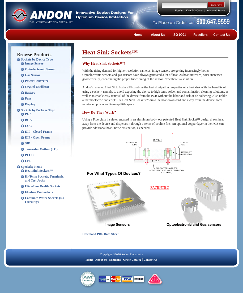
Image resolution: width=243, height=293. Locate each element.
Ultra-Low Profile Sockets (42, 186)
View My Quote (194, 10)
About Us (158, 35)
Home (138, 35)
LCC (28, 126)
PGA (28, 114)
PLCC (29, 155)
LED (28, 161)
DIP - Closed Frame (38, 131)
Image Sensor (34, 63)
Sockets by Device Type (37, 59)
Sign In (178, 10)
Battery (30, 92)
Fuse (28, 98)
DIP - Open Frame (37, 137)
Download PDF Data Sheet (100, 234)
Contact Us (221, 35)
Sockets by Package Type (38, 110)
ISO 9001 (179, 35)
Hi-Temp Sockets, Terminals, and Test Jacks (44, 178)
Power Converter (36, 81)
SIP (27, 143)
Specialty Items (31, 167)
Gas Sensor (32, 75)
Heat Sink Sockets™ (39, 171)
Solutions (115, 259)
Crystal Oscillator (37, 87)
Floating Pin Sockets (39, 192)
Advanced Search (215, 10)
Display (30, 104)
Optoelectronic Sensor (40, 69)
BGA (28, 120)
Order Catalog (132, 259)
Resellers (200, 35)
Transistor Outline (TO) (41, 149)
